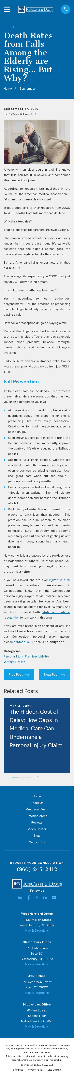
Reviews (37, 823)
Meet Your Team (37, 809)
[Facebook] (29, 897)
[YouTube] (54, 897)
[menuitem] (18, 1070)
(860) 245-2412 (37, 869)
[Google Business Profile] (20, 897)
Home (37, 796)
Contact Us (37, 842)
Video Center (37, 829)
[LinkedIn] (45, 897)
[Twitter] (37, 897)
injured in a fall (59, 580)
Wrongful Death (14, 662)
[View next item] (37, 777)
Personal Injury (13, 656)
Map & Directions (37, 931)
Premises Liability (37, 656)
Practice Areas (37, 816)
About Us (37, 803)
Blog (37, 836)
